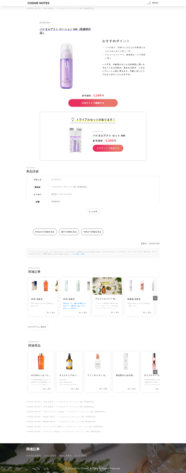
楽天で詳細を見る (69, 232)
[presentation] (155, 298)
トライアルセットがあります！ (95, 119)
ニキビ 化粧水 (50, 455)
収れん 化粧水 (65, 455)
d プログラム (45, 22)
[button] (152, 3)
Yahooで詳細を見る (92, 232)
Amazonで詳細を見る (45, 232)
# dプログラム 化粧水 (37, 327)
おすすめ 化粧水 (33, 455)
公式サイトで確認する (93, 103)
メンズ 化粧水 (80, 455)
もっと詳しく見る (78, 254)
